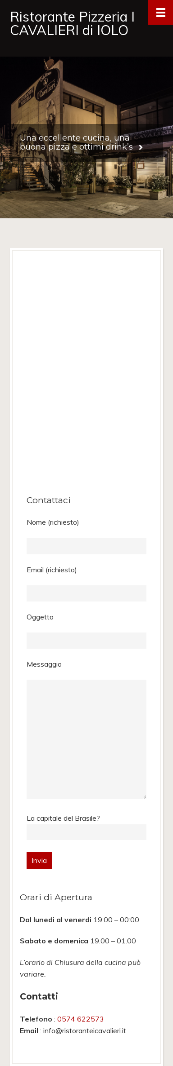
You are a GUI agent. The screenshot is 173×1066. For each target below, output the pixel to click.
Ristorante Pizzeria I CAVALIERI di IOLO (72, 23)
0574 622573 (80, 1018)
